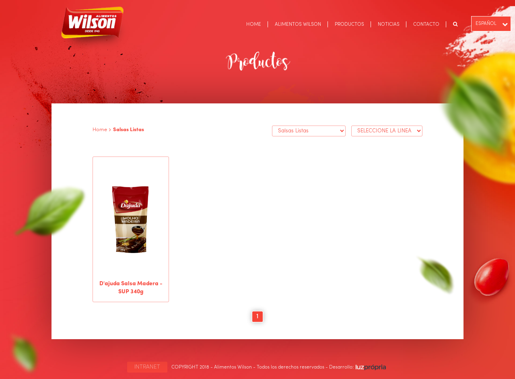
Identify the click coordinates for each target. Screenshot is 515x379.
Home (100, 129)
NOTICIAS (389, 24)
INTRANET (147, 367)
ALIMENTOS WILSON (298, 24)
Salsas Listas (128, 129)
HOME (253, 24)
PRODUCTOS (349, 24)
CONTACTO (426, 24)
